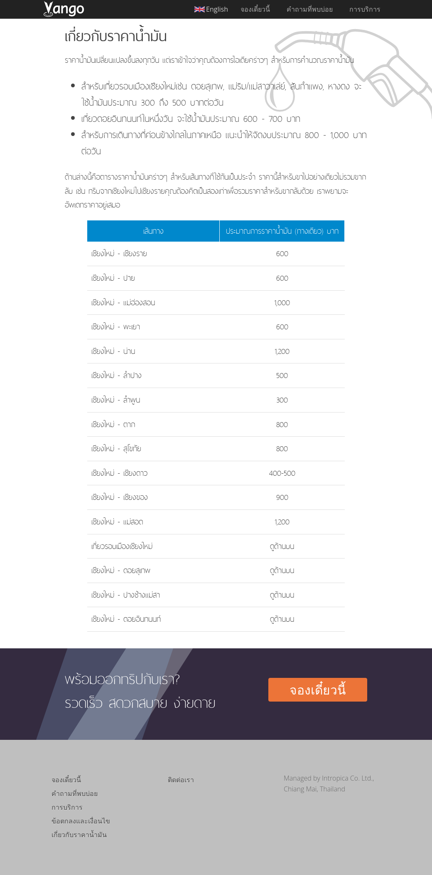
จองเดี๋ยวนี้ (255, 9)
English (217, 9)
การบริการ (364, 9)
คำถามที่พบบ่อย (310, 9)
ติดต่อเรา (181, 779)
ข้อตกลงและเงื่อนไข (81, 821)
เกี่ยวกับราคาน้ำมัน (79, 834)
